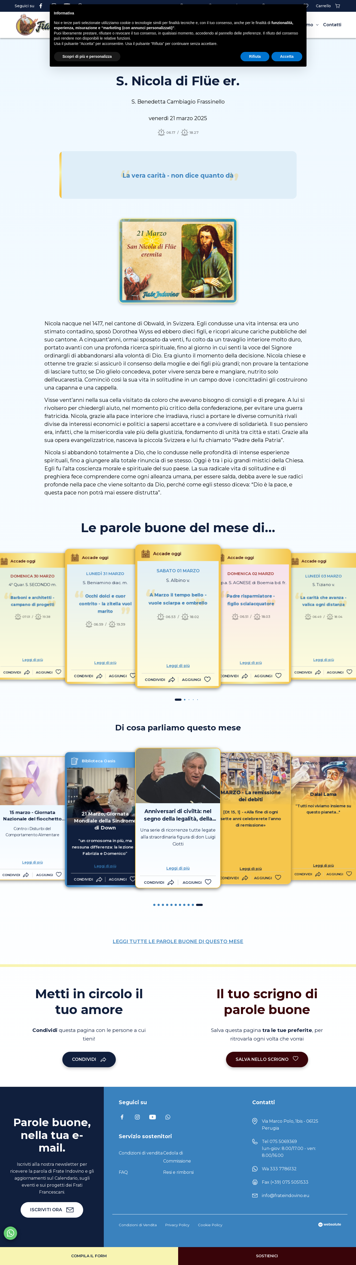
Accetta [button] (287, 56)
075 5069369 (283, 1141)
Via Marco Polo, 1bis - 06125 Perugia (290, 1125)
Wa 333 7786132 (279, 1168)
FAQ (123, 1172)
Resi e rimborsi (178, 1172)
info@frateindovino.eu (285, 1195)
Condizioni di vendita (141, 1153)
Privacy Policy (177, 1225)
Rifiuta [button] (255, 56)
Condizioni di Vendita (138, 1225)
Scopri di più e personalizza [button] (87, 56)
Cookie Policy (210, 1225)
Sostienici (267, 1255)
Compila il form (89, 1255)
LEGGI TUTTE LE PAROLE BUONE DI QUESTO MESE (178, 941)
